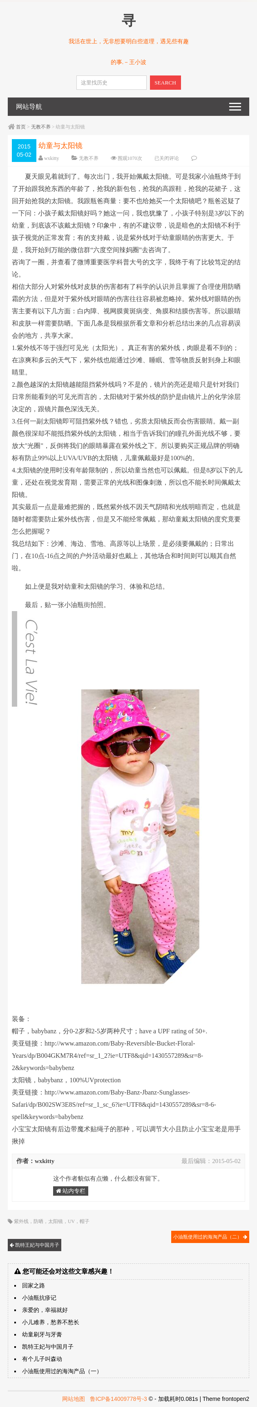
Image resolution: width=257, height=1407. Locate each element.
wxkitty (51, 158)
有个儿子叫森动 (42, 1359)
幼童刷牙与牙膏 (42, 1335)
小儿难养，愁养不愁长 (50, 1322)
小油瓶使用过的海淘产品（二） (210, 1237)
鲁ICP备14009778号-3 (118, 1399)
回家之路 (33, 1286)
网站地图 (73, 1399)
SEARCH (165, 83)
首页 (21, 127)
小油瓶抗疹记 (39, 1298)
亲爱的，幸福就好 (45, 1310)
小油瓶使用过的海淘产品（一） (62, 1371)
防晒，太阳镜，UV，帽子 (61, 1221)
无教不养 (41, 127)
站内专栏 (71, 1191)
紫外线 (21, 1221)
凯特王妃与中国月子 (34, 1245)
